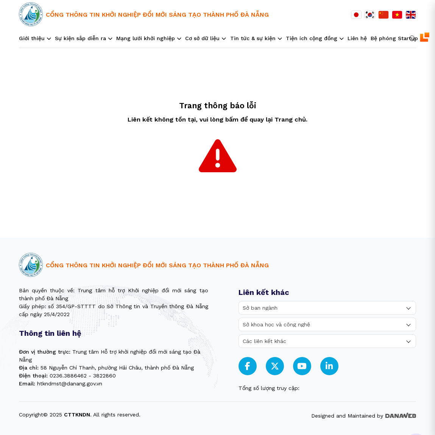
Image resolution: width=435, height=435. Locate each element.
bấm (232, 119)
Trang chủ (290, 119)
